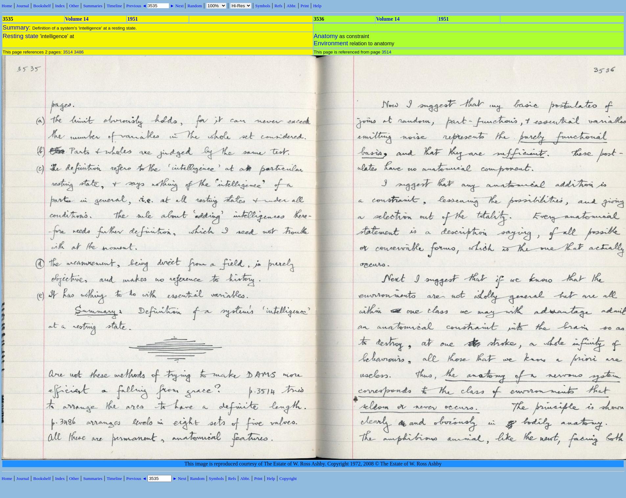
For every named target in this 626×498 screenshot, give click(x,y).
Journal (22, 5)
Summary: (17, 27)
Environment (331, 43)
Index (60, 5)
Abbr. (291, 5)
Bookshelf (42, 5)
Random (194, 5)
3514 (68, 52)
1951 (132, 19)
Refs (278, 5)
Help (317, 5)
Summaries (93, 5)
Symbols (262, 5)
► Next (177, 5)
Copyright (288, 478)
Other (74, 5)
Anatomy (326, 35)
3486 (79, 52)
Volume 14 (77, 19)
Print (305, 5)
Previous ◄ (137, 5)
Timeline (114, 5)
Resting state (20, 35)
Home (7, 5)
